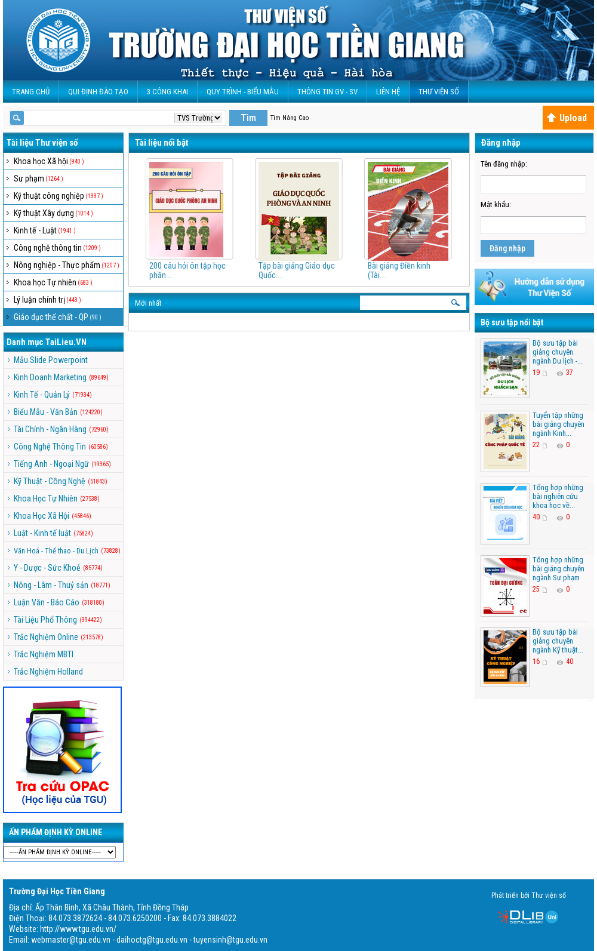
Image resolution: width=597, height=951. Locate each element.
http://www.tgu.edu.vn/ (78, 929)
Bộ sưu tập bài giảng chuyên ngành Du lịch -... (558, 351)
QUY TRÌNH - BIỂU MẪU (243, 91)
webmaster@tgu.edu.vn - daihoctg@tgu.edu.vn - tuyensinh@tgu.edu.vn (149, 939)
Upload (566, 118)
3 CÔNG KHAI (167, 91)
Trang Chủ (31, 91)
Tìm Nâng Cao (289, 118)
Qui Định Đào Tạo (98, 91)
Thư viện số (438, 91)
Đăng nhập (507, 248)
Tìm (248, 118)
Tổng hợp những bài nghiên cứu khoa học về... (558, 496)
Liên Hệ (388, 91)
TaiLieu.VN (66, 342)
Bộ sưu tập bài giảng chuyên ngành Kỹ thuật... (558, 640)
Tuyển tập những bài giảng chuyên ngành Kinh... (558, 424)
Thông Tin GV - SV (327, 91)
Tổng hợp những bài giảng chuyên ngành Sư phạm (558, 568)
